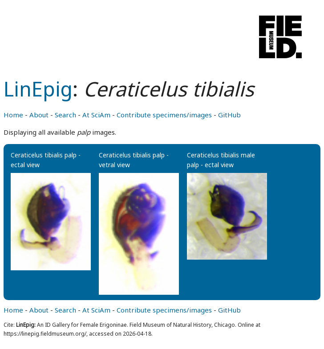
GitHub (229, 114)
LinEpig (38, 88)
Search (65, 114)
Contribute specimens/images (164, 114)
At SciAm (96, 114)
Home (13, 114)
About (39, 114)
